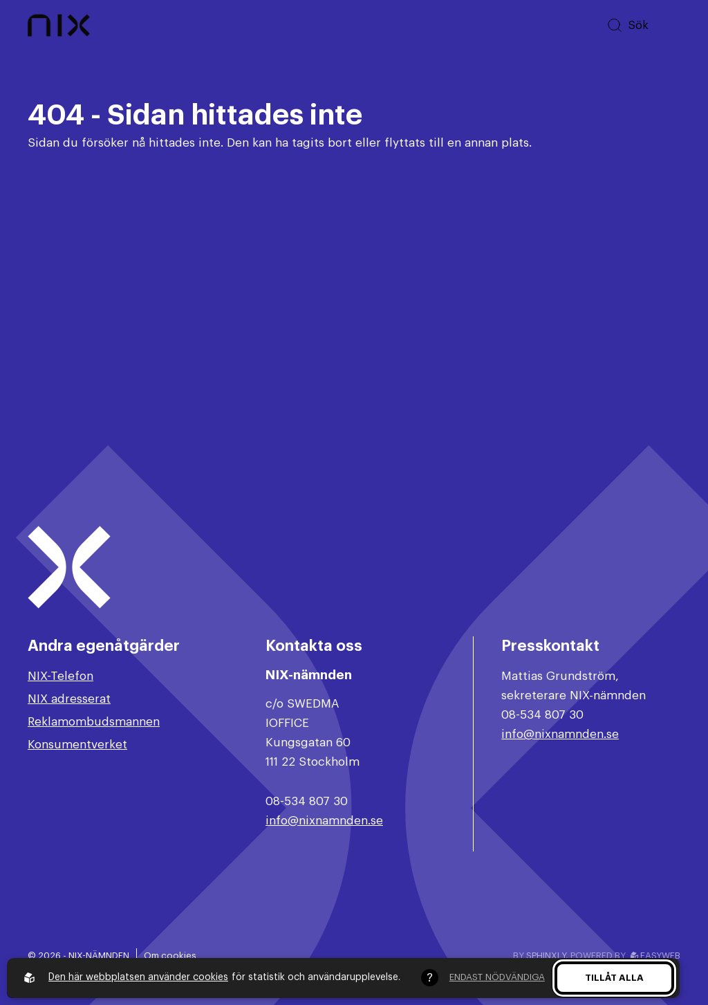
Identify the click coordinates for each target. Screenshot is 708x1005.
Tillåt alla (614, 977)
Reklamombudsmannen (94, 722)
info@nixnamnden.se (324, 821)
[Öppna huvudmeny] (670, 26)
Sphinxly (546, 955)
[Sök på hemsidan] (627, 25)
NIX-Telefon (60, 676)
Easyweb (655, 955)
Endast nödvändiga (497, 976)
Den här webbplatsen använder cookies (138, 977)
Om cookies (170, 955)
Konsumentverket (77, 744)
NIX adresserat (69, 699)
